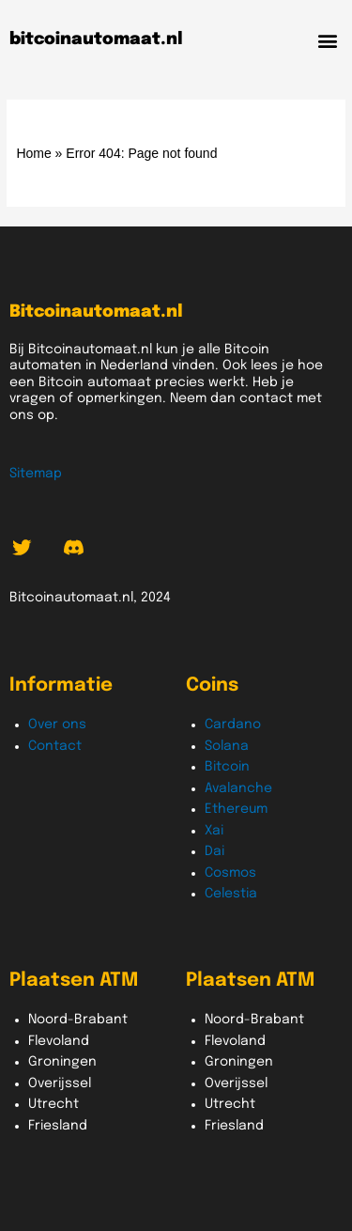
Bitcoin (227, 766)
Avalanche (238, 788)
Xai (214, 830)
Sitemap (35, 473)
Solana (227, 746)
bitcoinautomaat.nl (96, 39)
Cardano (233, 724)
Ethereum (236, 809)
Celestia (231, 893)
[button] (327, 39)
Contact (55, 746)
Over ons (57, 724)
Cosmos (230, 873)
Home (33, 153)
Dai (214, 851)
